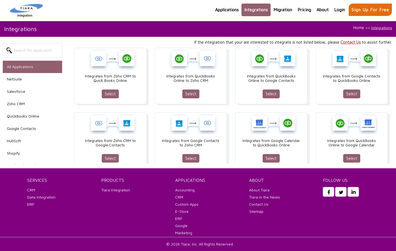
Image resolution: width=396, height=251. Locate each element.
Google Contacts (21, 128)
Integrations (256, 9)
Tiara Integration (115, 190)
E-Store (182, 211)
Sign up (370, 9)
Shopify (13, 153)
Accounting (185, 190)
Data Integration (41, 197)
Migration (282, 9)
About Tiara (259, 190)
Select (110, 93)
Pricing (304, 9)
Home (358, 27)
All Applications (20, 66)
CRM (31, 190)
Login (339, 9)
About (323, 9)
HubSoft (14, 140)
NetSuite (14, 79)
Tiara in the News (264, 197)
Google (181, 225)
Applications (227, 9)
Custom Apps (187, 204)
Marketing (183, 232)
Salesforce (16, 91)
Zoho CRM (16, 103)
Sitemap (256, 211)
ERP (30, 204)
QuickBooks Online (23, 116)
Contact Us (350, 42)
